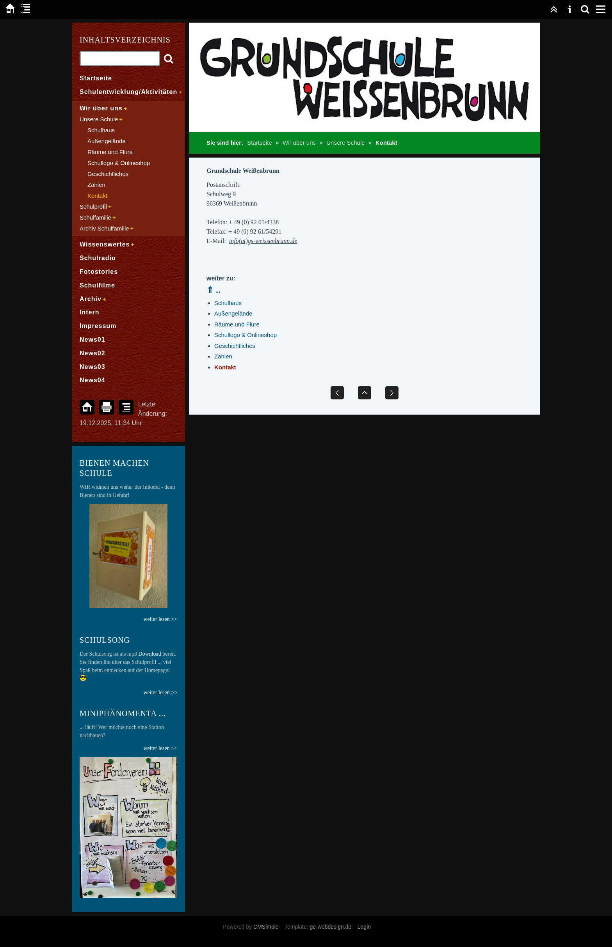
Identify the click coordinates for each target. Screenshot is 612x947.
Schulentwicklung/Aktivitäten (128, 92)
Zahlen (223, 356)
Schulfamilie (95, 217)
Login (364, 927)
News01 (92, 339)
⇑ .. (213, 290)
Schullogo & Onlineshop (245, 335)
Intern (89, 312)
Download (150, 654)
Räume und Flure (237, 324)
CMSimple (266, 927)
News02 (92, 353)
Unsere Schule (345, 142)
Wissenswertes (105, 244)
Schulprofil (93, 206)
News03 (92, 367)
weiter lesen (156, 748)
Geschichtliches (234, 345)
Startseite (259, 142)
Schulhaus (228, 303)
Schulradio (98, 258)
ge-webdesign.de (331, 927)
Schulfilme (97, 285)
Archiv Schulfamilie (104, 228)
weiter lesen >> (160, 692)
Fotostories (99, 271)
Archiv (90, 299)
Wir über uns (299, 142)
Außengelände (233, 313)
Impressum (98, 326)
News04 (92, 380)
